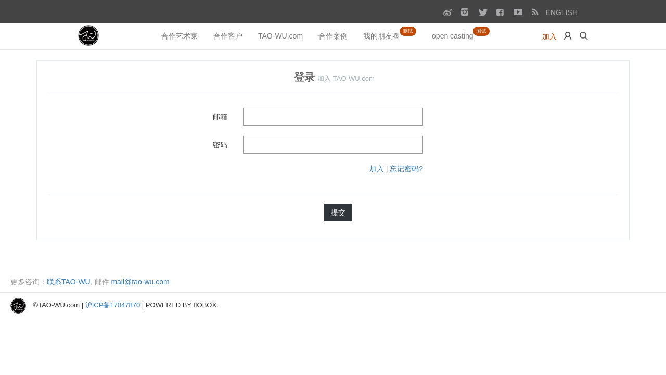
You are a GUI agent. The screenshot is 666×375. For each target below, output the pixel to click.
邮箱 (220, 117)
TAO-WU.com (280, 36)
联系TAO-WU (69, 282)
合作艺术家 (179, 36)
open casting (461, 33)
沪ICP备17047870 (112, 305)
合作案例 (333, 36)
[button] (567, 36)
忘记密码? (406, 169)
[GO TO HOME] (89, 36)
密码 (220, 145)
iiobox (204, 305)
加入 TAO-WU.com (346, 78)
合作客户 (227, 36)
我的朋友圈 (389, 33)
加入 (549, 36)
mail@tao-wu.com (140, 282)
